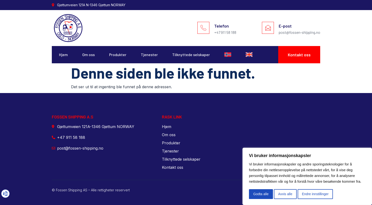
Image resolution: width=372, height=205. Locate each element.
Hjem (63, 54)
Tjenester (149, 54)
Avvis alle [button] (285, 194)
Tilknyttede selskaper (191, 54)
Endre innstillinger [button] (315, 194)
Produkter (117, 54)
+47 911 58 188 (225, 32)
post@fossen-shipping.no (299, 32)
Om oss (88, 54)
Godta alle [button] (261, 194)
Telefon (221, 26)
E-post (285, 26)
